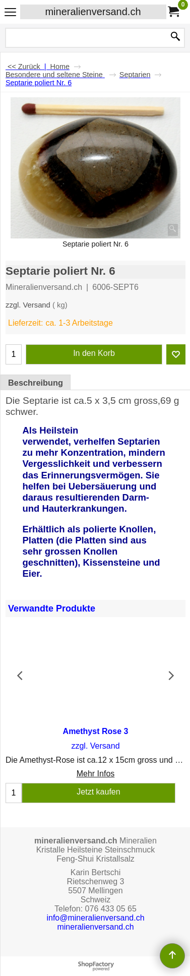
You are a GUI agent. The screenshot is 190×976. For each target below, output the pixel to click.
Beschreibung (35, 382)
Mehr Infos (96, 773)
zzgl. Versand (28, 305)
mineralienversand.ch (93, 11)
